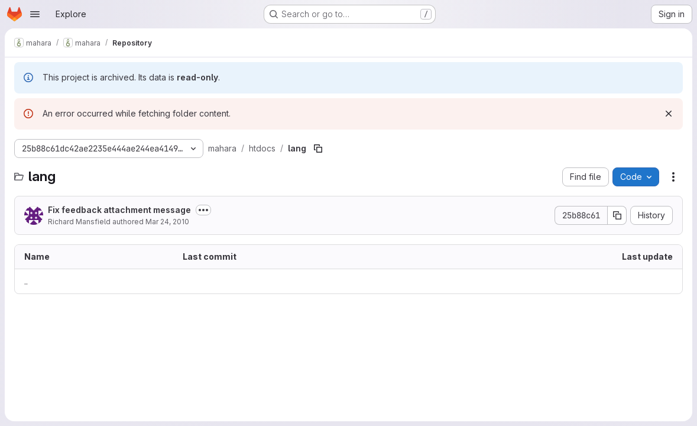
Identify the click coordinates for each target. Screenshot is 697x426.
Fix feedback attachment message (119, 210)
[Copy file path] (318, 148)
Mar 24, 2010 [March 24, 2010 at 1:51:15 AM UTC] (167, 221)
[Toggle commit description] (203, 210)
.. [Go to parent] (26, 281)
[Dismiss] (669, 113)
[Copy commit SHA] (617, 215)
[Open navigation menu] (34, 14)
